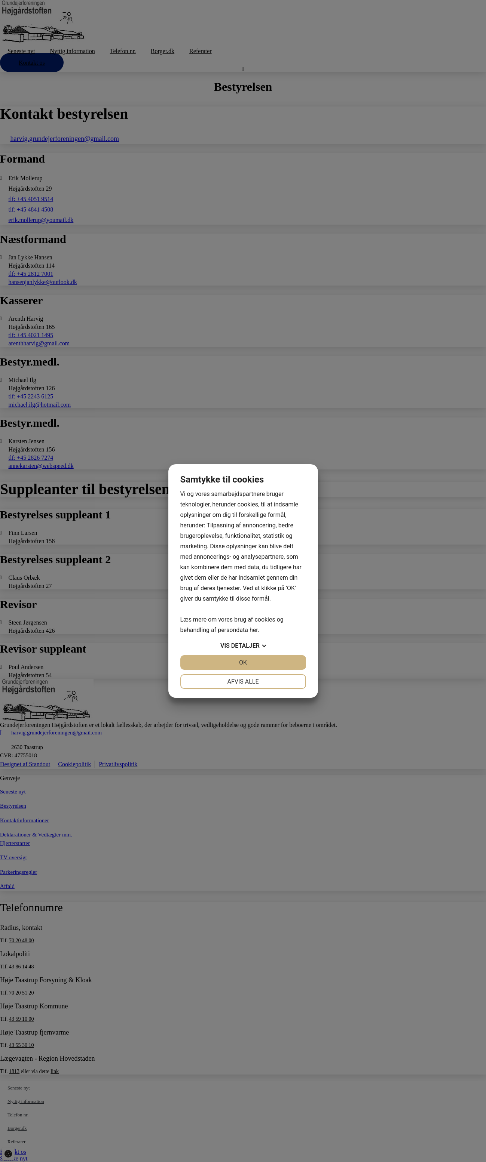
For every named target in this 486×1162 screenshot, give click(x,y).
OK (243, 662)
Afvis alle (243, 681)
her (254, 630)
